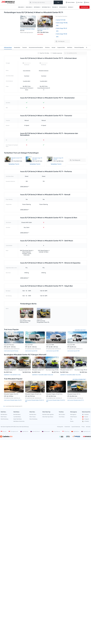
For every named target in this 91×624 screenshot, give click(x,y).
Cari (58, 2)
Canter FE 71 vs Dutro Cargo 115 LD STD (70, 374)
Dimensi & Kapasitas (79, 47)
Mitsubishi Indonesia (43, 70)
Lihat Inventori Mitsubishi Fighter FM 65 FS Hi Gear (55, 401)
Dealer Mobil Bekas (17, 419)
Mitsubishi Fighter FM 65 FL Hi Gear (33, 394)
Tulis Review (26, 64)
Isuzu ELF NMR (50, 344)
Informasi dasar (8, 47)
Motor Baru (36, 7)
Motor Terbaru (33, 416)
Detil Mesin (69, 47)
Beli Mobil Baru (4, 414)
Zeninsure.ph (46, 431)
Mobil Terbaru (4, 416)
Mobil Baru (20, 7)
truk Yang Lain (60, 41)
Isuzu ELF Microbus (9, 344)
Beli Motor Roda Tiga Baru (48, 414)
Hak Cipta (88, 426)
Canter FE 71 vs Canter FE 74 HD (12, 374)
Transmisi (24, 47)
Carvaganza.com (13, 431)
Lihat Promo (40, 34)
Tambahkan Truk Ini (14, 164)
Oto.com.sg (65, 431)
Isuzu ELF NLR (29, 344)
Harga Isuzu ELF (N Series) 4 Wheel (26, 88)
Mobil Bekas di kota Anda (18, 421)
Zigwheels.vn (75, 431)
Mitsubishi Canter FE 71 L (73, 394)
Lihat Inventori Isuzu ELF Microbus (11, 350)
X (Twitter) (85, 421)
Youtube (85, 417)
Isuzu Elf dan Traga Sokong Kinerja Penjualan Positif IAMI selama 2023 (26, 321)
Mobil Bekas (28, 7)
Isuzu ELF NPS (71, 344)
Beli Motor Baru (33, 414)
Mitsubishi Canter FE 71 (43, 29)
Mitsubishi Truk (82, 379)
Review (71, 421)
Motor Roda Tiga (45, 7)
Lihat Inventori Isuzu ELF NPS (73, 350)
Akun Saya (79, 2)
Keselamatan (17, 47)
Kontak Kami (67, 426)
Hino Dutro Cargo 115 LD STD (80, 370)
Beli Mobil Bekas (16, 414)
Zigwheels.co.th (85, 431)
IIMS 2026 (70, 7)
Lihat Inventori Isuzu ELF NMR (52, 350)
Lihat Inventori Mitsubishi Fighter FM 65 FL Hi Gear (34, 401)
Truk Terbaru (62, 416)
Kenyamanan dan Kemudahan (36, 47)
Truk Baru (54, 7)
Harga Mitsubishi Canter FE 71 (43, 88)
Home (4, 406)
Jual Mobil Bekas (17, 416)
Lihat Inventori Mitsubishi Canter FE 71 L (75, 400)
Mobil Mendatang (4, 419)
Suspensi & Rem (61, 47)
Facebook (85, 414)
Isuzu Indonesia (26, 70)
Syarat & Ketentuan (76, 426)
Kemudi (53, 47)
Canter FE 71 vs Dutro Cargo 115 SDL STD (42, 374)
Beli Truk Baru (62, 414)
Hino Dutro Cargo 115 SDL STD (52, 370)
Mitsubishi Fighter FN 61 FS (11, 394)
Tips (71, 419)
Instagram (85, 419)
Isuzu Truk (83, 330)
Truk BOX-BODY (26, 81)
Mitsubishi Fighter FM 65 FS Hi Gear (54, 394)
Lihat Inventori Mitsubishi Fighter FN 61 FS (12, 400)
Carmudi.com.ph (35, 431)
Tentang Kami (60, 426)
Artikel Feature (73, 416)
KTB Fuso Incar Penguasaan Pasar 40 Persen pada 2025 (43, 321)
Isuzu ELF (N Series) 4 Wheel (27, 29)
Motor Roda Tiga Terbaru (47, 416)
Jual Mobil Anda (84, 7)
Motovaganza (62, 7)
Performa (47, 47)
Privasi (83, 426)
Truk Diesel (26, 76)
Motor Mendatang (33, 419)
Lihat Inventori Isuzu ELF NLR (31, 350)
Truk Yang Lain (75, 160)
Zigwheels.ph (24, 431)
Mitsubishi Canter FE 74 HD (24, 370)
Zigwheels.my (56, 431)
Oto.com (3, 431)
